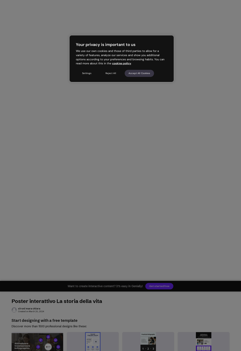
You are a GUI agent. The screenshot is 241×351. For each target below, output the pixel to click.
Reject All (111, 73)
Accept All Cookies (139, 73)
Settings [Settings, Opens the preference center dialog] (87, 73)
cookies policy (121, 63)
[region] (121, 58)
